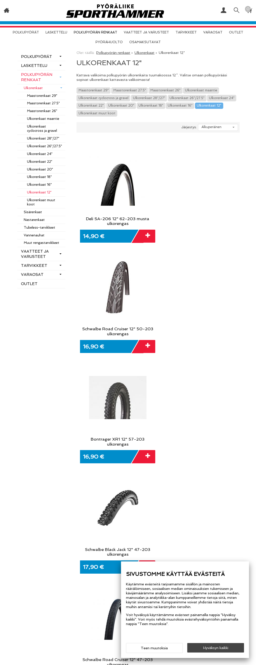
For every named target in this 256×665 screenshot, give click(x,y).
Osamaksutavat (145, 42)
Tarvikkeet (186, 32)
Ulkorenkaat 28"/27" (149, 98)
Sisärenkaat (33, 212)
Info (21, 509)
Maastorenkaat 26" (165, 90)
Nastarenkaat (34, 220)
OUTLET (236, 32)
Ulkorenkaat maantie (201, 90)
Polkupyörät (26, 32)
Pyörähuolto (109, 42)
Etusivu (25, 501)
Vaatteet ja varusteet (146, 32)
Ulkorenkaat (33, 88)
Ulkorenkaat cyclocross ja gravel (103, 98)
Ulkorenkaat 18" (150, 105)
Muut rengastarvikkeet (41, 243)
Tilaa (214, 478)
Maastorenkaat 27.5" (129, 90)
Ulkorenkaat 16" (180, 105)
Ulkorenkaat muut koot (97, 113)
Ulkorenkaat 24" (221, 98)
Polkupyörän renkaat (95, 32)
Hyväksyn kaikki (215, 648)
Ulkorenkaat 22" (91, 105)
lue (192, 481)
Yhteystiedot (31, 532)
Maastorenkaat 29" (93, 90)
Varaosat (212, 32)
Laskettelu (56, 32)
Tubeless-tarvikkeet (39, 227)
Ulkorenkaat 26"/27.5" (187, 98)
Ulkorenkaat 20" (121, 105)
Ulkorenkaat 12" (209, 105)
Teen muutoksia (154, 648)
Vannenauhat (34, 235)
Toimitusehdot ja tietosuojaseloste (37, 521)
